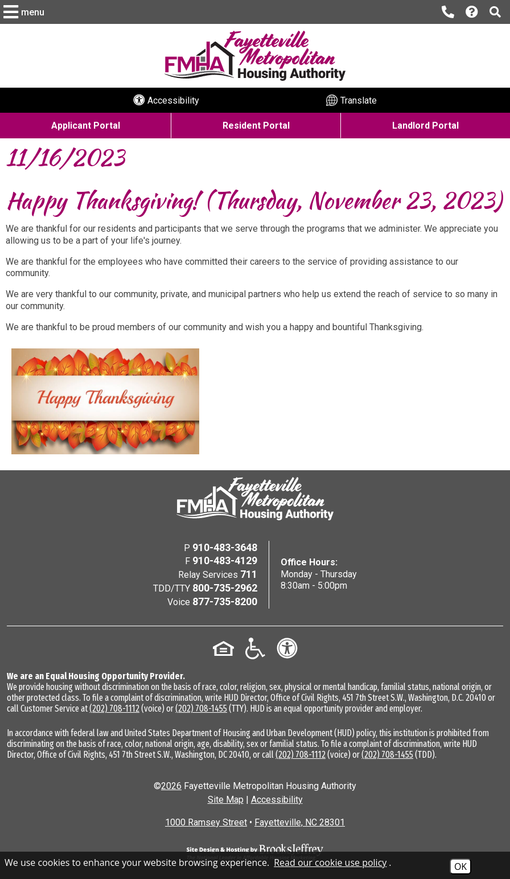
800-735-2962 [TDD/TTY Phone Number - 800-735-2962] (224, 588)
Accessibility (277, 799)
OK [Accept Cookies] (460, 866)
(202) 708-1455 (201, 708)
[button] (25, 11)
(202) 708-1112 (114, 708)
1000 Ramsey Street (206, 822)
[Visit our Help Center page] (472, 12)
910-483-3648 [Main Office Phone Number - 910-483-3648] (224, 547)
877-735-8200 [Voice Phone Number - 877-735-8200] (224, 601)
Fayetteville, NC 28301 (299, 822)
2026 (171, 786)
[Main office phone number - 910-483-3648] (448, 12)
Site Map (226, 799)
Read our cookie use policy (330, 862)
